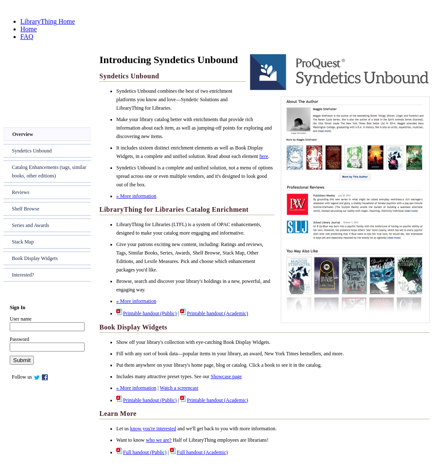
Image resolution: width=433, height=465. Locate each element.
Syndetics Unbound (32, 151)
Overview (22, 134)
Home (28, 29)
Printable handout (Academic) (214, 313)
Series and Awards (30, 225)
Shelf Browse (25, 209)
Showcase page (226, 376)
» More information (136, 196)
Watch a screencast (179, 388)
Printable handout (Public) (146, 313)
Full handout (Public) (141, 452)
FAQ (26, 36)
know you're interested (153, 429)
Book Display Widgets (35, 258)
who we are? (159, 440)
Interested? (23, 275)
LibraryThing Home (47, 21)
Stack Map (23, 242)
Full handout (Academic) (199, 452)
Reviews (20, 192)
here (263, 156)
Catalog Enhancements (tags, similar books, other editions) (49, 171)
